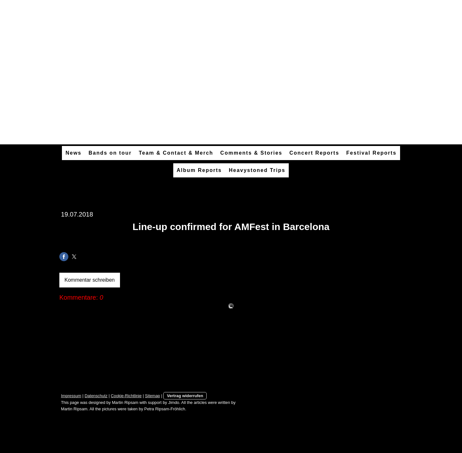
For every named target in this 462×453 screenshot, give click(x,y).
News (73, 153)
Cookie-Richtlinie (126, 395)
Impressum (71, 395)
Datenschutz (96, 395)
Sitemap (152, 395)
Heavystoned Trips (257, 170)
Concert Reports (314, 153)
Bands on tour (110, 153)
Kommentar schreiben (89, 280)
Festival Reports (371, 153)
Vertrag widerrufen (185, 395)
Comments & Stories (251, 153)
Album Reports (199, 170)
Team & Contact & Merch (176, 153)
